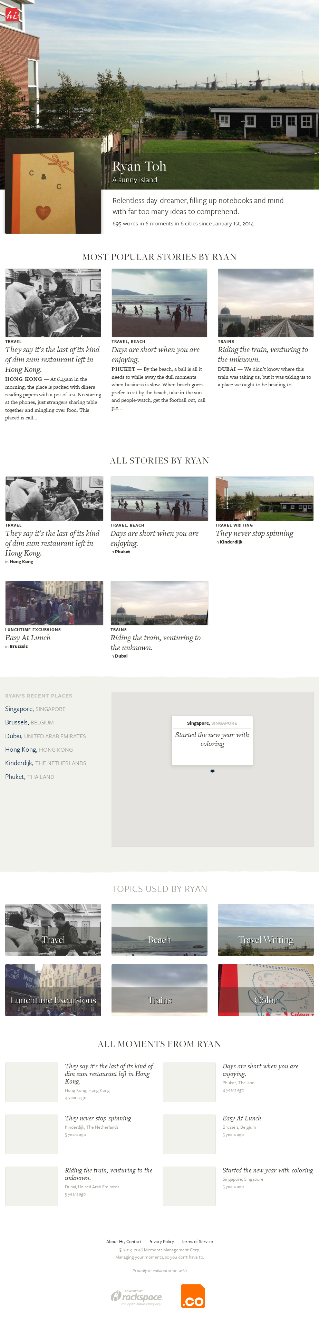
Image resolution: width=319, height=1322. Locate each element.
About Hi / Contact (124, 1241)
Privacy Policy (161, 1241)
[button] (213, 769)
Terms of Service (197, 1241)
